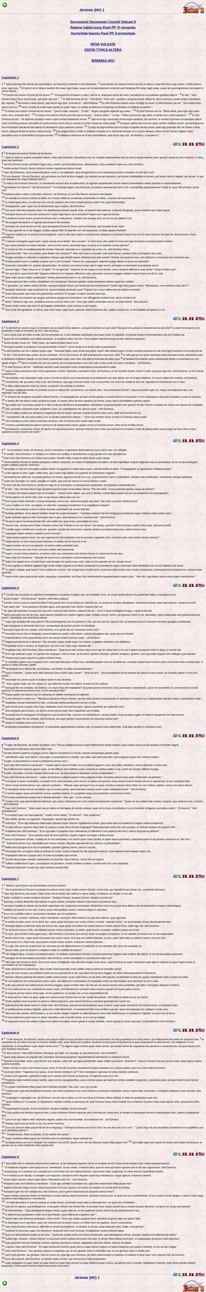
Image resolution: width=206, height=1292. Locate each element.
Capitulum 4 (10, 443)
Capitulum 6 (10, 738)
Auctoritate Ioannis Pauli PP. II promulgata (103, 33)
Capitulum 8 (10, 1032)
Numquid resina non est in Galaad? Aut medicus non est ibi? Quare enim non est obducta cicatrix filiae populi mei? (67, 1142)
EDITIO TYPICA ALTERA (102, 50)
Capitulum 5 (10, 587)
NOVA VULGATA (103, 44)
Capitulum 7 (10, 878)
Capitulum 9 (10, 1156)
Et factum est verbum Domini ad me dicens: (28, 95)
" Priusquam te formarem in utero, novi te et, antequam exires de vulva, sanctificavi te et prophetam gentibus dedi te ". (117, 95)
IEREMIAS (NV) (103, 60)
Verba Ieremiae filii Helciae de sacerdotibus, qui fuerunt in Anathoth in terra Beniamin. (50, 84)
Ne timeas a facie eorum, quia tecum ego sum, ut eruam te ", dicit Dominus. (59, 103)
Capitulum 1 (10, 77)
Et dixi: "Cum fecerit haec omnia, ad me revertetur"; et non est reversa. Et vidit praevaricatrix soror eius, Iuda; (62, 355)
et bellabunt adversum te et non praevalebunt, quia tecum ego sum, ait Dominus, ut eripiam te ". (108, 135)
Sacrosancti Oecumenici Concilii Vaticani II (103, 22)
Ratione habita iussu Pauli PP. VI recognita (102, 27)
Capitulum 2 (10, 146)
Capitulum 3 (10, 321)
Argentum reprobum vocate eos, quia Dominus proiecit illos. (36, 867)
